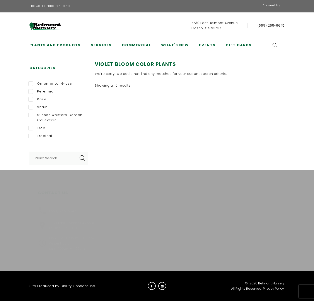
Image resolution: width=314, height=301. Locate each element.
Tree (36, 128)
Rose (37, 99)
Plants (126, 209)
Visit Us (158, 230)
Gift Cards (239, 45)
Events (207, 45)
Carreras (159, 216)
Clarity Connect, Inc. (78, 286)
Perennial (41, 91)
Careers (159, 209)
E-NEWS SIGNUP (233, 228)
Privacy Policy (273, 288)
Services (101, 45)
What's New (175, 45)
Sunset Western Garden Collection (55, 117)
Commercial (136, 45)
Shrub (38, 107)
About (126, 216)
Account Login (274, 5)
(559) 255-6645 (271, 25)
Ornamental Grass (50, 83)
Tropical (40, 135)
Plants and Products (55, 45)
